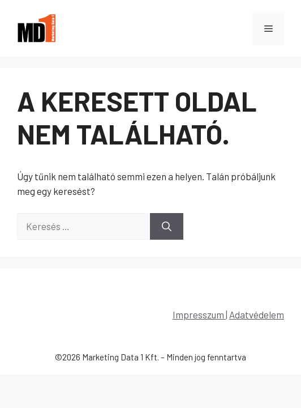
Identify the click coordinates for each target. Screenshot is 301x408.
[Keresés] (166, 226)
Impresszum (199, 314)
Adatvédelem (256, 314)
